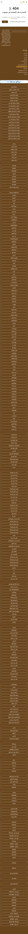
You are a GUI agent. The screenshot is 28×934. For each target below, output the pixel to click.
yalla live (14, 787)
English (25, 68)
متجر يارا (14, 323)
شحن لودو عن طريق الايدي (14, 546)
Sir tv (14, 760)
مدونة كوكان (14, 249)
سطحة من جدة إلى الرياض (14, 125)
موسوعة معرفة (14, 421)
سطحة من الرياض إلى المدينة (14, 130)
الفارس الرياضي (14, 808)
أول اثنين (14, 375)
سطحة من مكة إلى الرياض (14, 108)
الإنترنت (25, 55)
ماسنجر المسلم (14, 402)
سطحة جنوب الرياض (14, 700)
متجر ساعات (14, 157)
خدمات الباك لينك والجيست (14, 584)
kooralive (14, 852)
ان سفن (14, 222)
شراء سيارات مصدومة (14, 719)
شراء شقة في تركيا (14, 873)
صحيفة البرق (14, 388)
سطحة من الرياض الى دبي (14, 119)
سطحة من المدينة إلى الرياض (14, 133)
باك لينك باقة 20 (14, 597)
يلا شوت (14, 173)
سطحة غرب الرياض (14, 100)
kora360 (14, 168)
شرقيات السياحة (14, 315)
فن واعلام (14, 868)
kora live (14, 849)
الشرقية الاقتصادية (14, 238)
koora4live (14, 171)
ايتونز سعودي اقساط (14, 489)
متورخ (14, 271)
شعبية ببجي (14, 548)
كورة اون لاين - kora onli (14, 833)
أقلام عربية (14, 334)
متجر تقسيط (14, 502)
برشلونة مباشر (14, 635)
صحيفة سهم (14, 405)
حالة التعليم (14, 364)
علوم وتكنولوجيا (14, 811)
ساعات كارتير (14, 146)
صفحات (25, 74)
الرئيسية (25, 53)
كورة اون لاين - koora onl (14, 916)
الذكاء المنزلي (24, 61)
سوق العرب (14, 592)
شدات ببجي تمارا (14, 475)
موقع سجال (14, 342)
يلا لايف (14, 727)
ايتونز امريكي (14, 486)
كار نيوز (14, 255)
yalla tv (14, 733)
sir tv (14, 768)
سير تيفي (14, 765)
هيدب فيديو (14, 293)
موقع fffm (14, 426)
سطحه (14, 687)
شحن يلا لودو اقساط (14, 491)
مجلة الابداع (14, 279)
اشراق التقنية (14, 219)
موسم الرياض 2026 (14, 459)
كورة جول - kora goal (14, 835)
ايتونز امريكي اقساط (14, 529)
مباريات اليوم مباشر (14, 633)
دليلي (14, 203)
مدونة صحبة (14, 312)
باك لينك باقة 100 (13, 600)
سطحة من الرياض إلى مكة (14, 106)
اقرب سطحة (14, 92)
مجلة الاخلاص (14, 424)
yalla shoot (14, 630)
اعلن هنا (14, 195)
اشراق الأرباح (14, 320)
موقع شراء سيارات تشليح (14, 714)
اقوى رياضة (14, 464)
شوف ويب (14, 230)
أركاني (14, 307)
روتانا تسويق (14, 277)
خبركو (14, 214)
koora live (14, 179)
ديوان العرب (14, 328)
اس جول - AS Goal (14, 924)
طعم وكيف (14, 301)
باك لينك (25, 62)
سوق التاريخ (14, 595)
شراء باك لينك (14, 434)
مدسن (14, 274)
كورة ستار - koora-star (14, 891)
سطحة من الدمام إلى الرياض (14, 127)
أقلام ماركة (14, 154)
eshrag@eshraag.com (6, 45)
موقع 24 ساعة (14, 217)
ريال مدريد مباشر (14, 638)
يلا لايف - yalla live (14, 843)
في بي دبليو (14, 372)
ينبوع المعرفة (14, 361)
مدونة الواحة (14, 396)
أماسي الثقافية (14, 268)
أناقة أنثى (14, 266)
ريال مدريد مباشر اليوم (14, 776)
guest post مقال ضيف (14, 589)
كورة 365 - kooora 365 (14, 921)
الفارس (14, 339)
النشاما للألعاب (14, 358)
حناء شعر (14, 568)
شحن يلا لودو (14, 543)
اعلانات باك (14, 878)
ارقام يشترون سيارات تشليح (14, 717)
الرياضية (14, 622)
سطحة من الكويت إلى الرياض (14, 138)
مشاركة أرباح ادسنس (22, 64)
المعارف (14, 287)
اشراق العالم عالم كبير (14, 453)
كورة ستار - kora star (14, 838)
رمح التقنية (14, 296)
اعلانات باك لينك (14, 619)
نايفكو (14, 418)
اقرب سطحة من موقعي (14, 89)
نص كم (14, 208)
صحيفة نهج (14, 252)
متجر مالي (14, 211)
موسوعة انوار (14, 317)
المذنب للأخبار (14, 350)
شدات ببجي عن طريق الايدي (14, 519)
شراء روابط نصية (14, 440)
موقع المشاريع (14, 356)
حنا (14, 570)
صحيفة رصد (14, 415)
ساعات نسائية (14, 152)
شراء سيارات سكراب (14, 709)
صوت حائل (14, 385)
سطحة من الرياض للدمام (14, 114)
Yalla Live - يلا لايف (14, 913)
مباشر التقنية (14, 309)
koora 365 (14, 854)
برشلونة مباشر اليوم (14, 779)
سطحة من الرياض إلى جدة (14, 103)
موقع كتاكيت (14, 410)
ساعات (14, 143)
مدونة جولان (14, 336)
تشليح (14, 706)
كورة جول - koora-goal (14, 894)
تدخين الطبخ (14, 380)
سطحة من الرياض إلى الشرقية (14, 116)
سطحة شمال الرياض (14, 95)
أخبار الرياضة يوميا (14, 883)
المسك (14, 369)
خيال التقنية (14, 228)
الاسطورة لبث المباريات (14, 738)
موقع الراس (14, 353)
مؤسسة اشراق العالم (22, 72)
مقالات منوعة (14, 816)
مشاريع (14, 616)
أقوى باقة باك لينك (14, 605)
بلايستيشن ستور (14, 554)
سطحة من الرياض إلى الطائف (14, 111)
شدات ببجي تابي (14, 480)
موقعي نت (14, 345)
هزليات (14, 366)
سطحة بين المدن (14, 690)
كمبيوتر (25, 57)
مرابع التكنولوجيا (14, 225)
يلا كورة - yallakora (14, 846)
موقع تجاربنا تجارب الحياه (14, 611)
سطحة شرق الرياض (14, 97)
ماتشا (14, 573)
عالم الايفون (14, 241)
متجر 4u (14, 516)
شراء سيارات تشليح (14, 711)
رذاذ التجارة (14, 298)
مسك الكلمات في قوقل (14, 192)
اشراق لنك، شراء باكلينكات (14, 445)
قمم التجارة (14, 394)
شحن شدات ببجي (14, 538)
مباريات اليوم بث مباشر (14, 187)
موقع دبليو (14, 347)
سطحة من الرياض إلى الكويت (14, 136)
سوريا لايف (14, 841)
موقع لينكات (14, 399)
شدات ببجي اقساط (14, 472)
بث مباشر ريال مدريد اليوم (14, 752)
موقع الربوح (14, 383)
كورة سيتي (14, 746)
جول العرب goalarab (14, 749)
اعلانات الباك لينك (14, 448)
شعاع (14, 326)
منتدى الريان (14, 429)
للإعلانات (7, 931)
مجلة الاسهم (14, 233)
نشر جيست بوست (14, 586)
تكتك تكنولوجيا (14, 247)
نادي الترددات (14, 282)
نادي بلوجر (14, 260)
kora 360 (14, 184)
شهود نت (14, 304)
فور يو (14, 535)
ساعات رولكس (14, 149)
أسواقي (14, 244)
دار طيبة (14, 407)
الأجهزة (25, 59)
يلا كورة (14, 803)
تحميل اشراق (14, 290)
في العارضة (14, 800)
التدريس (14, 451)
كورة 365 (14, 744)
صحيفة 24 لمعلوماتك (22, 70)
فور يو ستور (14, 513)
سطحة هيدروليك (14, 692)
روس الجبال (14, 331)
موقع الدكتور (14, 377)
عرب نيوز (14, 236)
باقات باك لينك (14, 442)
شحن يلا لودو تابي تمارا (14, 524)
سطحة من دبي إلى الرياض (14, 122)
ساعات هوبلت (14, 160)
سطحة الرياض (14, 86)
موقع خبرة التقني (14, 257)
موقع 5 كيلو (14, 206)
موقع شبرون (14, 391)
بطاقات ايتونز (14, 551)
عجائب (14, 263)
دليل (14, 413)
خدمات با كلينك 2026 (14, 608)
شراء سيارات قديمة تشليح (14, 722)
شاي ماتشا (14, 576)
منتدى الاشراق (14, 456)
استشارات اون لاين (14, 285)
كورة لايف (14, 165)
